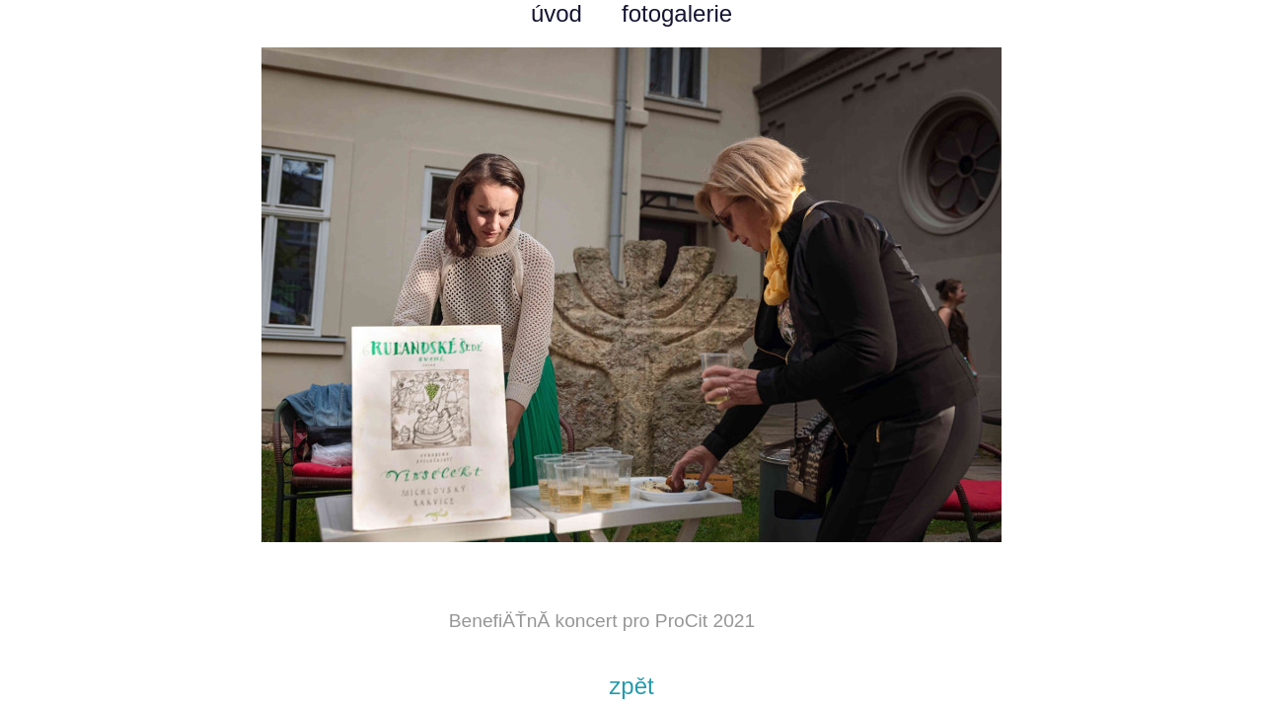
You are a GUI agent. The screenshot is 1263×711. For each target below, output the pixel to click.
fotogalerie (677, 13)
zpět (631, 685)
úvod (556, 13)
